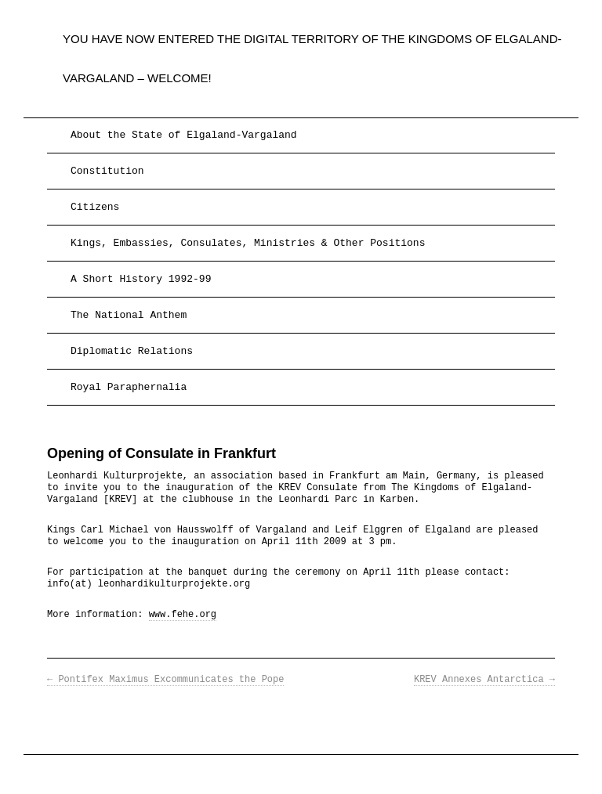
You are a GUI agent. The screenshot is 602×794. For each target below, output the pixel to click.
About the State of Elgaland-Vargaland (184, 135)
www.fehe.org (182, 614)
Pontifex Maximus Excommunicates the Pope (165, 679)
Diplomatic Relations (132, 351)
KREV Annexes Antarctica (484, 679)
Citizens (95, 207)
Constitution (107, 171)
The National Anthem (129, 315)
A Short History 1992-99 (141, 279)
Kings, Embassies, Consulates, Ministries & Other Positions (248, 243)
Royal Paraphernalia (129, 387)
